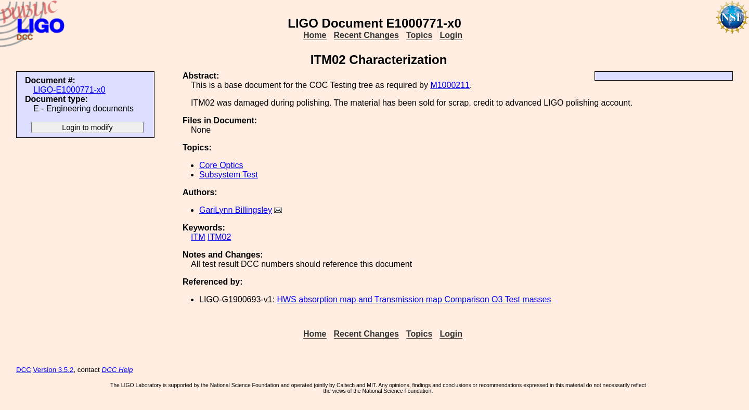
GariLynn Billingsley (235, 210)
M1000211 (450, 85)
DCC (23, 370)
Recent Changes (366, 35)
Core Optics (221, 165)
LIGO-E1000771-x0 (69, 89)
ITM (198, 237)
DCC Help (117, 370)
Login (451, 35)
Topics (419, 35)
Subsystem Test (228, 174)
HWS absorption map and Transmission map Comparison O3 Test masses (414, 299)
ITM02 (219, 237)
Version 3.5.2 (53, 370)
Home (314, 35)
